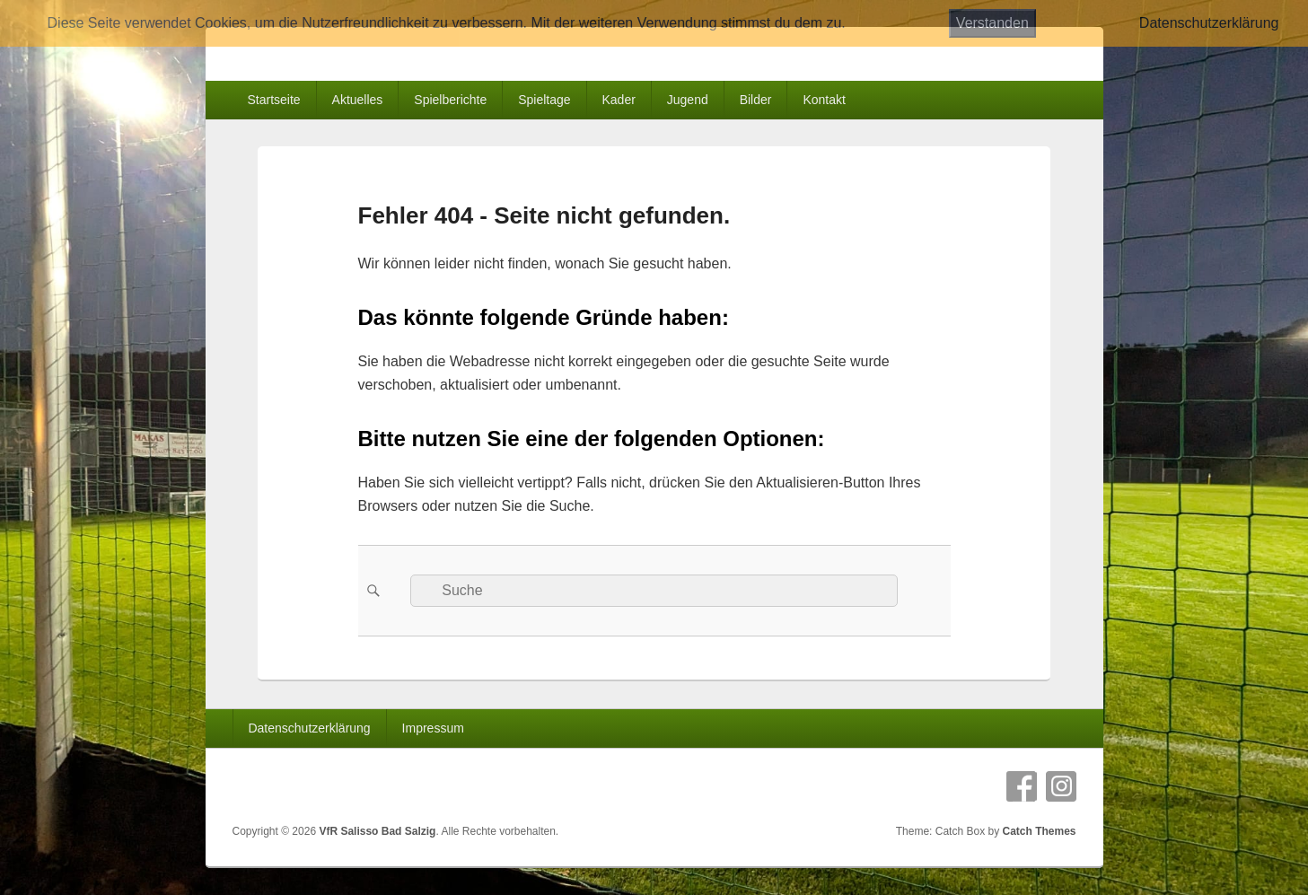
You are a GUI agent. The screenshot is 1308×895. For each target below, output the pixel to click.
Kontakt (824, 99)
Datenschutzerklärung (309, 728)
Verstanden (992, 23)
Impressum (433, 728)
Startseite (273, 99)
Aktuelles (357, 99)
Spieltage (544, 99)
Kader (619, 99)
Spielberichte (450, 99)
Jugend (687, 99)
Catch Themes (1038, 831)
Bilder (756, 99)
